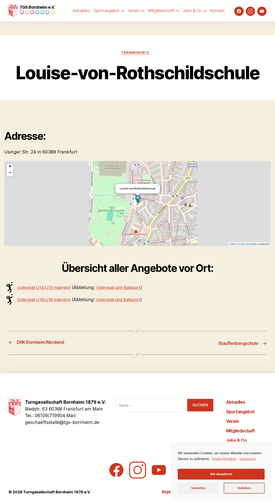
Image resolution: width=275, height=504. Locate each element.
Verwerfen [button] (198, 488)
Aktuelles (80, 18)
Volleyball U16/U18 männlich (47, 299)
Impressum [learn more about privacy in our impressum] (248, 459)
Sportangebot (106, 18)
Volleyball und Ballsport (127, 287)
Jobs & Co (192, 18)
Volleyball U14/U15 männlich (47, 287)
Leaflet (232, 244)
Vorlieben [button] (244, 488)
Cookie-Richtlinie (224, 459)
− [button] (10, 173)
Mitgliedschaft (161, 18)
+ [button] (10, 167)
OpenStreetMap (248, 244)
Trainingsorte (135, 53)
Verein (134, 18)
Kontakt (217, 18)
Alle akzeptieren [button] (221, 474)
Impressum (158, 491)
